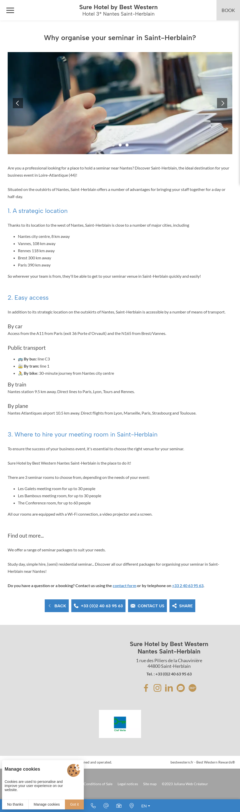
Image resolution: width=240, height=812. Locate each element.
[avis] (181, 688)
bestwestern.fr (181, 762)
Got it (74, 804)
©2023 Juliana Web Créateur (185, 784)
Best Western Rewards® (215, 762)
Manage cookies (47, 804)
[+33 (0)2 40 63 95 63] (93, 805)
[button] (113, 145)
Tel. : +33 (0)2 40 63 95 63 (169, 673)
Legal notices (128, 784)
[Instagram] (157, 688)
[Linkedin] (169, 688)
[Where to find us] (131, 805)
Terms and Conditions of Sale (89, 784)
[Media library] (118, 805)
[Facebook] (146, 688)
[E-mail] (106, 805)
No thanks (15, 804)
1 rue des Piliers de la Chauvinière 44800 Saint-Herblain (169, 663)
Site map (150, 784)
